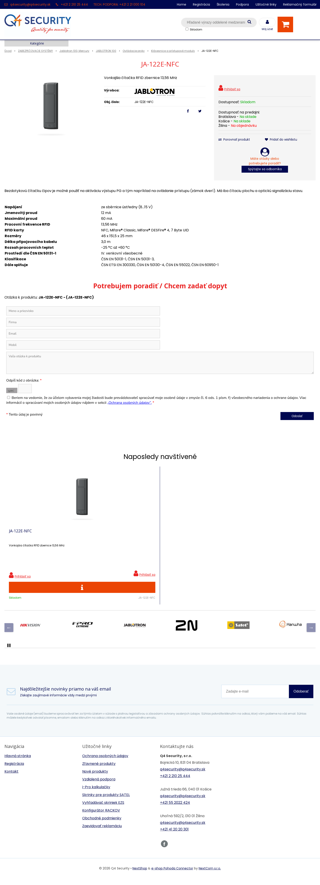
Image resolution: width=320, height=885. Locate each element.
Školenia (223, 4)
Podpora (242, 4)
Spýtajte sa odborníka (265, 169)
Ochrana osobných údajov (105, 762)
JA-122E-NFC (20, 534)
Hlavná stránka (17, 762)
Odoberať (301, 698)
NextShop (139, 875)
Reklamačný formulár (300, 4)
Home (181, 4)
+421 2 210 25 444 (74, 4)
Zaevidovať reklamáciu (102, 832)
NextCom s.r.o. (210, 875)
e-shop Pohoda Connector (172, 875)
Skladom (196, 29)
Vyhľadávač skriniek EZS (103, 809)
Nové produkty (95, 778)
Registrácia (201, 4)
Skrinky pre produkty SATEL (106, 801)
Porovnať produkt (234, 139)
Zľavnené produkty (99, 770)
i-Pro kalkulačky (96, 793)
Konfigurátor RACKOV (101, 817)
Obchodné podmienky (101, 824)
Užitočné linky (266, 4)
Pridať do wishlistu (281, 139)
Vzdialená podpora (98, 785)
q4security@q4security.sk (30, 4)
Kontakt (11, 778)
